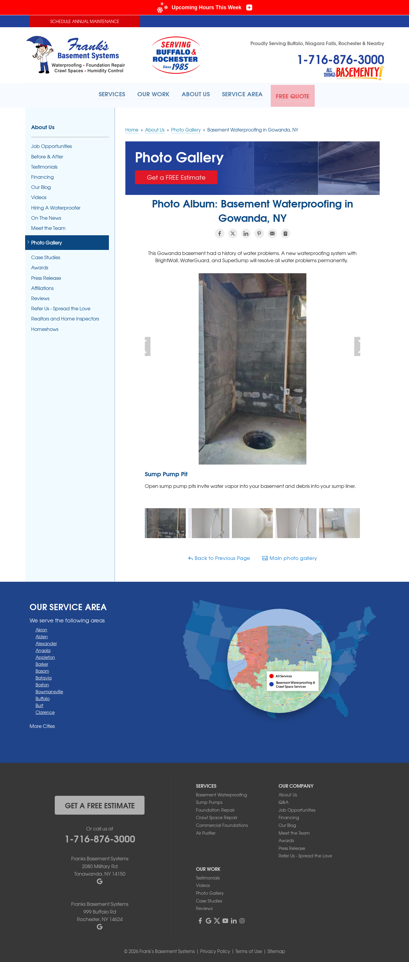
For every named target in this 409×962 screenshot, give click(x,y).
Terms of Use (248, 950)
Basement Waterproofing (221, 793)
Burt (39, 704)
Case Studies (45, 256)
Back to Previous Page (219, 556)
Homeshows (44, 328)
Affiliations (42, 287)
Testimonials (44, 165)
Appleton (45, 656)
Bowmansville (49, 690)
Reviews (40, 297)
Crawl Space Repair (216, 816)
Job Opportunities (51, 145)
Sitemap (276, 950)
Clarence (45, 711)
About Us (42, 126)
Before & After (47, 155)
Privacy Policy (215, 950)
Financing (42, 175)
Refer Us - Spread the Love (60, 307)
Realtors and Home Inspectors (65, 317)
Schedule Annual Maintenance (84, 21)
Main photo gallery (289, 556)
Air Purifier (205, 832)
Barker (42, 663)
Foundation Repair (215, 809)
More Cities (42, 724)
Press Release (46, 277)
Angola (43, 649)
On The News (46, 216)
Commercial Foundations (222, 824)
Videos (38, 196)
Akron (41, 628)
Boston (42, 683)
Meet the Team (48, 227)
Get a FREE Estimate (176, 176)
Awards (39, 266)
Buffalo (43, 697)
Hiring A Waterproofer (55, 206)
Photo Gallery (46, 241)
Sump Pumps (209, 801)
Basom (42, 670)
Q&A (283, 801)
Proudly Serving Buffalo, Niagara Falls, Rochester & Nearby (317, 43)
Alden (42, 635)
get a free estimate (100, 804)
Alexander (46, 642)
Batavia (44, 676)
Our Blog (41, 186)
